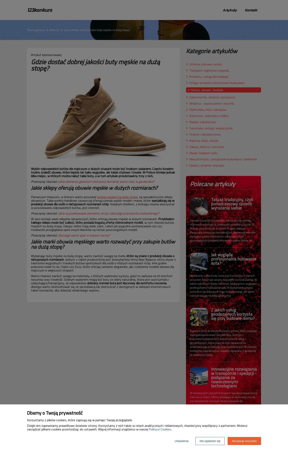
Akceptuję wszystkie (244, 441)
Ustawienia (181, 441)
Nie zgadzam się (210, 441)
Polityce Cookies (160, 429)
